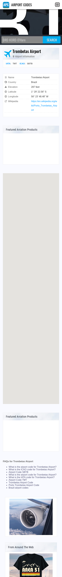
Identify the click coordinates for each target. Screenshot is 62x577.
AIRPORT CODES (17, 4)
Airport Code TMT (18, 480)
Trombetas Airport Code (21, 482)
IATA (8, 63)
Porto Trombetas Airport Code (24, 485)
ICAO (22, 63)
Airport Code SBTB (18, 472)
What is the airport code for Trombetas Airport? (33, 467)
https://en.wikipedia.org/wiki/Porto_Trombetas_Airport (44, 105)
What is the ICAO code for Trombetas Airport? (32, 469)
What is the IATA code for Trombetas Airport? (32, 477)
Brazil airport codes (18, 488)
